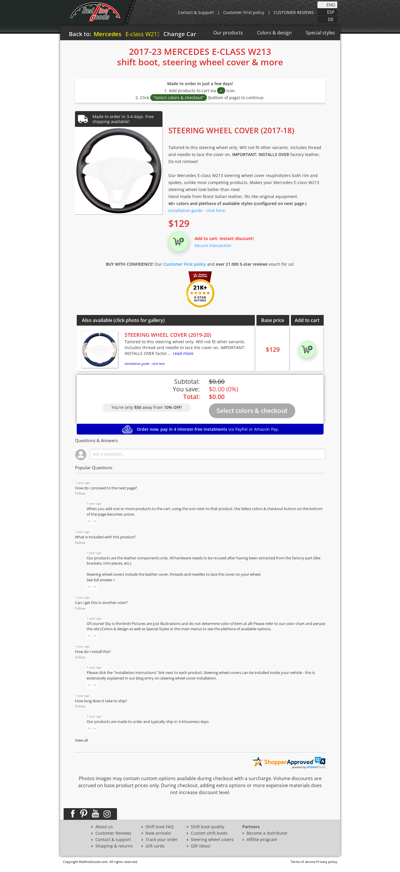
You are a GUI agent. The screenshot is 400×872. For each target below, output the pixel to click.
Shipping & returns (114, 846)
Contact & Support (196, 12)
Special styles (320, 32)
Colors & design (274, 32)
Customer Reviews (113, 833)
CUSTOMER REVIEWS (294, 12)
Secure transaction (213, 245)
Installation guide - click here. (197, 210)
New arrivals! (158, 833)
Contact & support (113, 840)
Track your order (162, 840)
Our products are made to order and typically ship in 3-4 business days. (148, 721)
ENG (330, 4)
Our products (228, 32)
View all (81, 740)
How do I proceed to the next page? (106, 488)
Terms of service (303, 861)
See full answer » (101, 579)
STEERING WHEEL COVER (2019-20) (168, 334)
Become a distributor (267, 833)
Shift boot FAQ (160, 827)
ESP (330, 11)
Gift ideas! (201, 846)
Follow (80, 493)
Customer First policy (243, 12)
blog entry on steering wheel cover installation (176, 678)
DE (330, 19)
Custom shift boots (209, 833)
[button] (89, 521)
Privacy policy (326, 861)
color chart (295, 623)
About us (104, 827)
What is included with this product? (105, 537)
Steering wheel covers (212, 840)
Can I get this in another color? (101, 602)
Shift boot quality (207, 827)
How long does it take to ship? (101, 700)
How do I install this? (93, 651)
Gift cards (155, 846)
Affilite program (262, 840)
